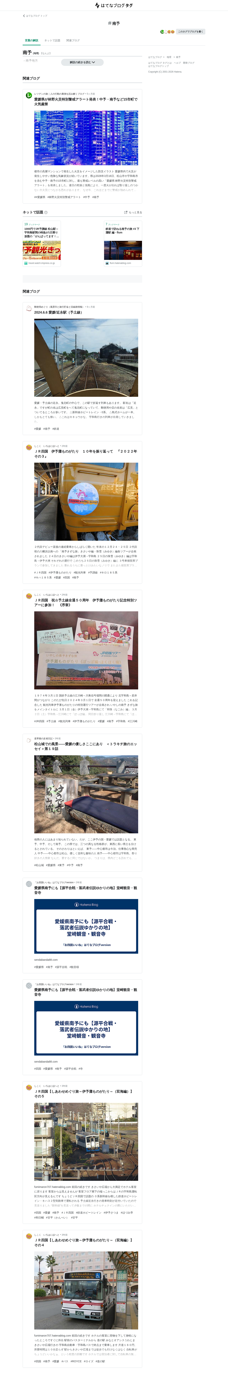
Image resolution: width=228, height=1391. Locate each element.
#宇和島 (121, 721)
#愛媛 (37, 428)
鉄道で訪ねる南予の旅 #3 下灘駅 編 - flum (122, 230)
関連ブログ (73, 40)
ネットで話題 (52, 40)
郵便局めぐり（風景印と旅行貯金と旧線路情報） (59, 307)
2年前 (65, 446)
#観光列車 (80, 572)
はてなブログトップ (158, 66)
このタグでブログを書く (190, 31)
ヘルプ (177, 62)
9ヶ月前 (91, 307)
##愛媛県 (39, 197)
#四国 (66, 577)
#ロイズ (88, 1361)
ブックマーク (32, 224)
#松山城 (39, 865)
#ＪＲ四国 (40, 572)
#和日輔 (39, 1217)
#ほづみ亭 (127, 1212)
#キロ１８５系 (108, 572)
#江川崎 (132, 721)
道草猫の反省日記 (43, 738)
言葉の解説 (31, 40)
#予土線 (51, 721)
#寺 (81, 1068)
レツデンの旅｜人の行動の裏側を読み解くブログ (59, 94)
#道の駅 (100, 1361)
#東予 (61, 865)
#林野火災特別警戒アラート (64, 197)
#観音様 (74, 967)
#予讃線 (93, 572)
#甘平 (74, 1217)
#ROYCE (76, 1361)
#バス (64, 1361)
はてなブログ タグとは (160, 62)
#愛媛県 (51, 865)
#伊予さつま (111, 1212)
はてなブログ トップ (35, 15)
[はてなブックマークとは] (45, 212)
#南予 (95, 197)
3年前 (58, 738)
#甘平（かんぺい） (57, 1217)
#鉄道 (56, 428)
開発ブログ (189, 62)
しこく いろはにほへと (46, 446)
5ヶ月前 (91, 94)
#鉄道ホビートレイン (88, 1212)
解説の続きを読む (82, 62)
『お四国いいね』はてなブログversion (54, 882)
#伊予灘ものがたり (60, 572)
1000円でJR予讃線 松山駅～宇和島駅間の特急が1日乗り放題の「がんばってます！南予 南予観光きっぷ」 (41, 233)
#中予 (86, 197)
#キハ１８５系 (43, 577)
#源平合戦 (61, 967)
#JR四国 (39, 721)
